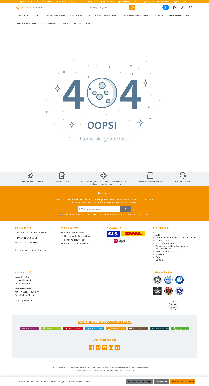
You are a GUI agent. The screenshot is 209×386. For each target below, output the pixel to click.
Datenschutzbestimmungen (81, 214)
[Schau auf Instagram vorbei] (98, 347)
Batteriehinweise (163, 248)
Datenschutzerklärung (165, 243)
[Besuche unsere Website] (117, 347)
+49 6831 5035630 (182, 181)
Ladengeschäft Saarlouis (129, 2)
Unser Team (180, 2)
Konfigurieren (161, 381)
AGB (117, 214)
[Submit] (125, 209)
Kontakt (159, 259)
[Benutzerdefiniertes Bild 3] (179, 280)
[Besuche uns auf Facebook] (92, 347)
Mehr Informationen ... (84, 382)
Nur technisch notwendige (139, 381)
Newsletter (160, 254)
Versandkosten (98, 368)
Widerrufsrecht (162, 240)
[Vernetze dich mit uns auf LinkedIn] (111, 347)
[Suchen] (132, 7)
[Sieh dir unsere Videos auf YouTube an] (105, 347)
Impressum (160, 232)
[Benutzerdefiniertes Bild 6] (179, 291)
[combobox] (99, 7)
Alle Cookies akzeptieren (183, 381)
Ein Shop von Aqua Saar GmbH (101, 2)
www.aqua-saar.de (24, 300)
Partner (158, 257)
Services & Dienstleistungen (157, 2)
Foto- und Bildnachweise (167, 251)
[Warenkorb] (190, 7)
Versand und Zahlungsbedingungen (172, 246)
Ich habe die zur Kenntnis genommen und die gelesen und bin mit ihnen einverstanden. (106, 214)
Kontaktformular (62, 181)
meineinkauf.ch (119, 181)
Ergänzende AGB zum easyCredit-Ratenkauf (175, 237)
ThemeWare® (128, 370)
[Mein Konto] (183, 7)
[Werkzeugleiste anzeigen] (165, 7)
